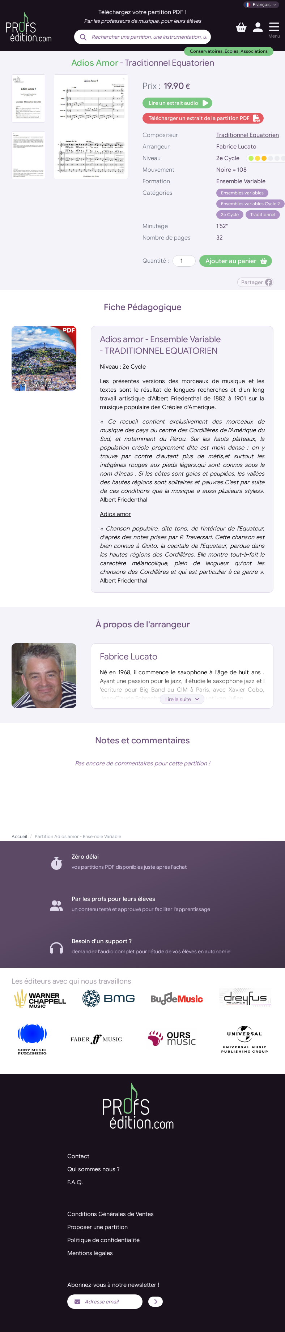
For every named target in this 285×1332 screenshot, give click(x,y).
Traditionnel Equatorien (247, 135)
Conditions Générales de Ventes (110, 1214)
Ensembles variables (242, 192)
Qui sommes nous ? (93, 1169)
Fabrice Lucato (236, 146)
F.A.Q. (75, 1182)
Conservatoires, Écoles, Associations (229, 51)
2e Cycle (230, 214)
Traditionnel (262, 214)
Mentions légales (90, 1253)
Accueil (19, 836)
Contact (78, 1156)
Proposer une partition (97, 1227)
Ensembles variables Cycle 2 (250, 203)
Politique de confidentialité (103, 1240)
